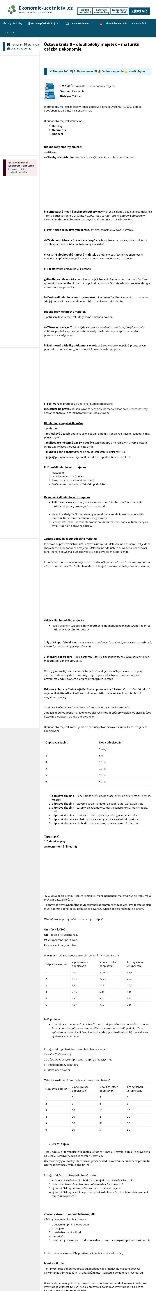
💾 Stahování (32, 44)
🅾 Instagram (15, 44)
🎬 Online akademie (19, 48)
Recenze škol (139, 23)
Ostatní (10, 32)
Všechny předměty (12, 23)
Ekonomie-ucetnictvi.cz (46, 8)
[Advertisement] (99, 60)
